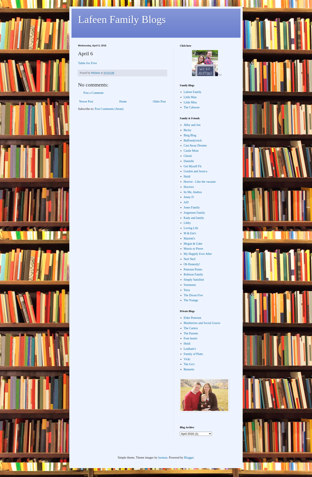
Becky (188, 130)
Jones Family (192, 207)
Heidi (187, 176)
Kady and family (194, 218)
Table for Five (87, 63)
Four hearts (190, 338)
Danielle (189, 161)
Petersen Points (193, 269)
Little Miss (190, 102)
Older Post (159, 101)
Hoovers (189, 187)
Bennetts (189, 369)
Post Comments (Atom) (109, 109)
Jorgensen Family (194, 212)
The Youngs (191, 300)
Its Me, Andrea (193, 192)
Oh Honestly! (192, 264)
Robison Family (193, 274)
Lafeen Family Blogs (122, 19)
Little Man (190, 97)
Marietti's (189, 238)
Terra (187, 290)
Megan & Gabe (193, 243)
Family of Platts (193, 354)
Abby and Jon (192, 125)
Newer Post (86, 101)
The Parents (191, 333)
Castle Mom (191, 150)
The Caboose (192, 107)
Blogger (188, 457)
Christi (188, 156)
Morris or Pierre (193, 248)
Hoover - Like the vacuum (200, 181)
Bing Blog (190, 135)
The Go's (189, 364)
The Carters (191, 328)
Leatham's (190, 348)
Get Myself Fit (193, 166)
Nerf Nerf (190, 259)
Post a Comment (93, 92)
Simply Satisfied (194, 279)
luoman (162, 457)
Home (123, 101)
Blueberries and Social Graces (202, 323)
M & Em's (190, 233)
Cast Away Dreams (195, 145)
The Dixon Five (193, 295)
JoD (186, 202)
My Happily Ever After (198, 254)
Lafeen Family (193, 92)
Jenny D (189, 197)
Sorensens (190, 285)
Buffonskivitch (193, 140)
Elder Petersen (192, 317)
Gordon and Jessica (195, 171)
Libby (187, 223)
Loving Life (191, 228)
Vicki (187, 359)
